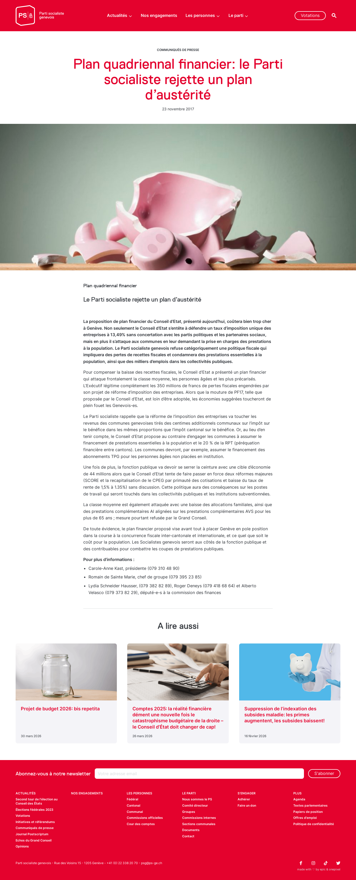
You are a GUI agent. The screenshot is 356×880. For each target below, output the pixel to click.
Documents (191, 830)
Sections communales (198, 824)
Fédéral (132, 799)
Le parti (238, 15)
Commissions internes (199, 818)
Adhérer (244, 799)
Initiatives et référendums (35, 822)
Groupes (188, 812)
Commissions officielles (145, 818)
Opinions (22, 846)
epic (323, 869)
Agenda (299, 799)
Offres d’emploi (305, 818)
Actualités (119, 15)
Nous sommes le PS (197, 799)
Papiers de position (308, 812)
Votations (310, 15)
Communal (135, 812)
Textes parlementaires (310, 805)
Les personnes (203, 15)
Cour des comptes (141, 824)
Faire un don (247, 805)
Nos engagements (159, 15)
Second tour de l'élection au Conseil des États (37, 801)
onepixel (334, 869)
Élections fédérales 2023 (34, 810)
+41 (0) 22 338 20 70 (122, 863)
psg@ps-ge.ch (151, 863)
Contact (188, 836)
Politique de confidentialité (313, 824)
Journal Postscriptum (32, 834)
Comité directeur (195, 805)
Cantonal (133, 805)
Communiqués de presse (178, 50)
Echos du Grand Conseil (34, 840)
